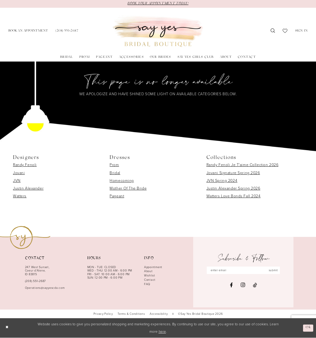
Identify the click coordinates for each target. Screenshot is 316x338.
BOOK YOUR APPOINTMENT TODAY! (158, 4)
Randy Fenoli (25, 165)
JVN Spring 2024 (222, 181)
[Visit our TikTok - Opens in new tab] (255, 285)
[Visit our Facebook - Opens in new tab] (231, 285)
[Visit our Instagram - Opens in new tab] (243, 285)
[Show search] (273, 31)
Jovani (19, 173)
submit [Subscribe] (274, 270)
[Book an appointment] (28, 31)
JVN (17, 181)
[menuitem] (28, 31)
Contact (150, 280)
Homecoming (122, 181)
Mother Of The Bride (128, 188)
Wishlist (149, 276)
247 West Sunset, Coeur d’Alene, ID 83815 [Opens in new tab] (37, 270)
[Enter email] (243, 270)
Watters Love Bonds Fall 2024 (233, 196)
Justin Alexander (28, 188)
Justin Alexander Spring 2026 (233, 188)
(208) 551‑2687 (35, 281)
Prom (114, 165)
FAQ (147, 284)
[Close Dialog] (7, 328)
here (162, 332)
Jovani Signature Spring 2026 (233, 173)
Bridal (115, 173)
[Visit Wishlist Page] (285, 31)
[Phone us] (67, 31)
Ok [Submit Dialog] (308, 328)
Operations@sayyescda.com (45, 288)
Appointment (153, 267)
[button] (301, 31)
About (148, 271)
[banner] (158, 31)
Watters (20, 196)
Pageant (117, 196)
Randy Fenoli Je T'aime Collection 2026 (242, 165)
